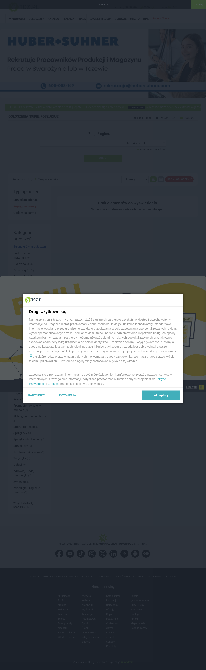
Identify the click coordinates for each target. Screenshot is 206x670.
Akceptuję (161, 395)
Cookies (53, 383)
